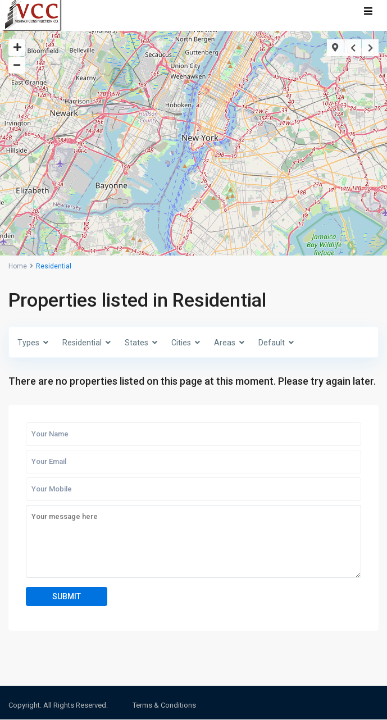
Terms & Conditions (164, 705)
